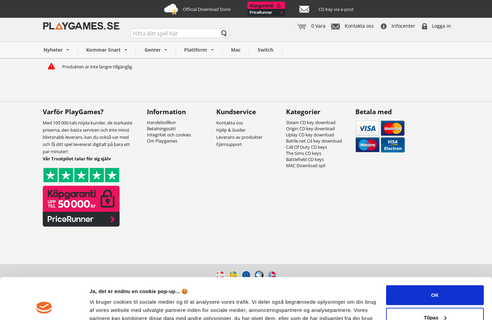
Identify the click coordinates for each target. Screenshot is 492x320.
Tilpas (435, 278)
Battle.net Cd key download (314, 141)
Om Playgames (162, 141)
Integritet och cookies (169, 135)
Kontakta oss (352, 26)
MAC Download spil (305, 165)
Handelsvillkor (161, 122)
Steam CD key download (311, 122)
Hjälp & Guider (231, 130)
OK (435, 256)
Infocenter (398, 26)
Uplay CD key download (310, 135)
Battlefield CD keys (305, 159)
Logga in (436, 26)
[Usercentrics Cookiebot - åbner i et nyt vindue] (44, 307)
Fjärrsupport (229, 144)
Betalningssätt (161, 128)
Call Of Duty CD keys (306, 147)
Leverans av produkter (239, 137)
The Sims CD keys (303, 153)
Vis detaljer (103, 306)
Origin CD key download (310, 128)
